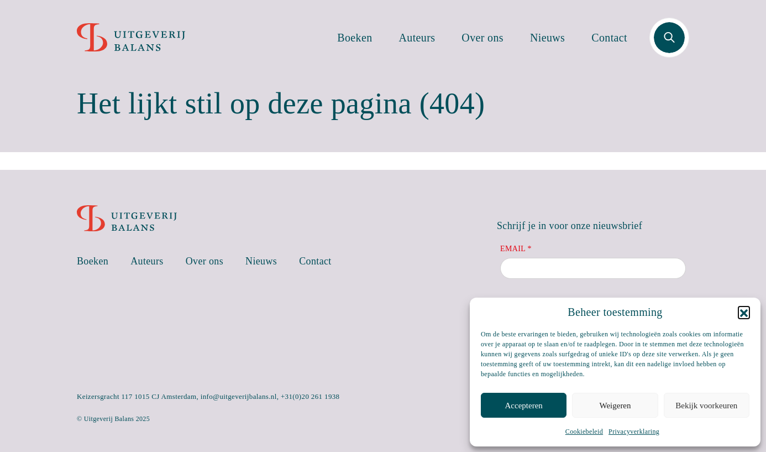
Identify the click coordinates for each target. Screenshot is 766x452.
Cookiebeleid (584, 431)
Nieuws (547, 38)
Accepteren (524, 405)
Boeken (354, 38)
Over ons (482, 38)
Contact (609, 38)
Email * (516, 249)
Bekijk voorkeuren (706, 405)
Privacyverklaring (633, 431)
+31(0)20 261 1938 (310, 396)
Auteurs (417, 38)
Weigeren (615, 405)
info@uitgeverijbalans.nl (239, 396)
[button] (743, 312)
